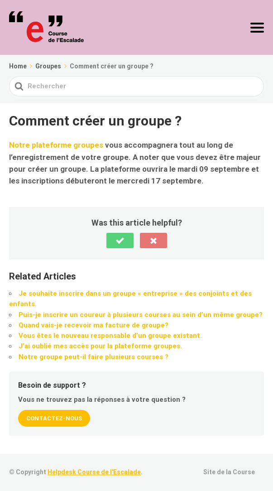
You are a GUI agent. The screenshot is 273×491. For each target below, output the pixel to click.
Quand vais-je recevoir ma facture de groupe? (93, 325)
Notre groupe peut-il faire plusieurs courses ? (93, 357)
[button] (120, 240)
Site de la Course (229, 472)
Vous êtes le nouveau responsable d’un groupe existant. (110, 336)
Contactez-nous (54, 418)
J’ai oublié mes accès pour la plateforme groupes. (100, 346)
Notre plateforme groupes (56, 144)
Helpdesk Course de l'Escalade (94, 472)
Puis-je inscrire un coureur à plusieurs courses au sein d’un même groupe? (141, 315)
